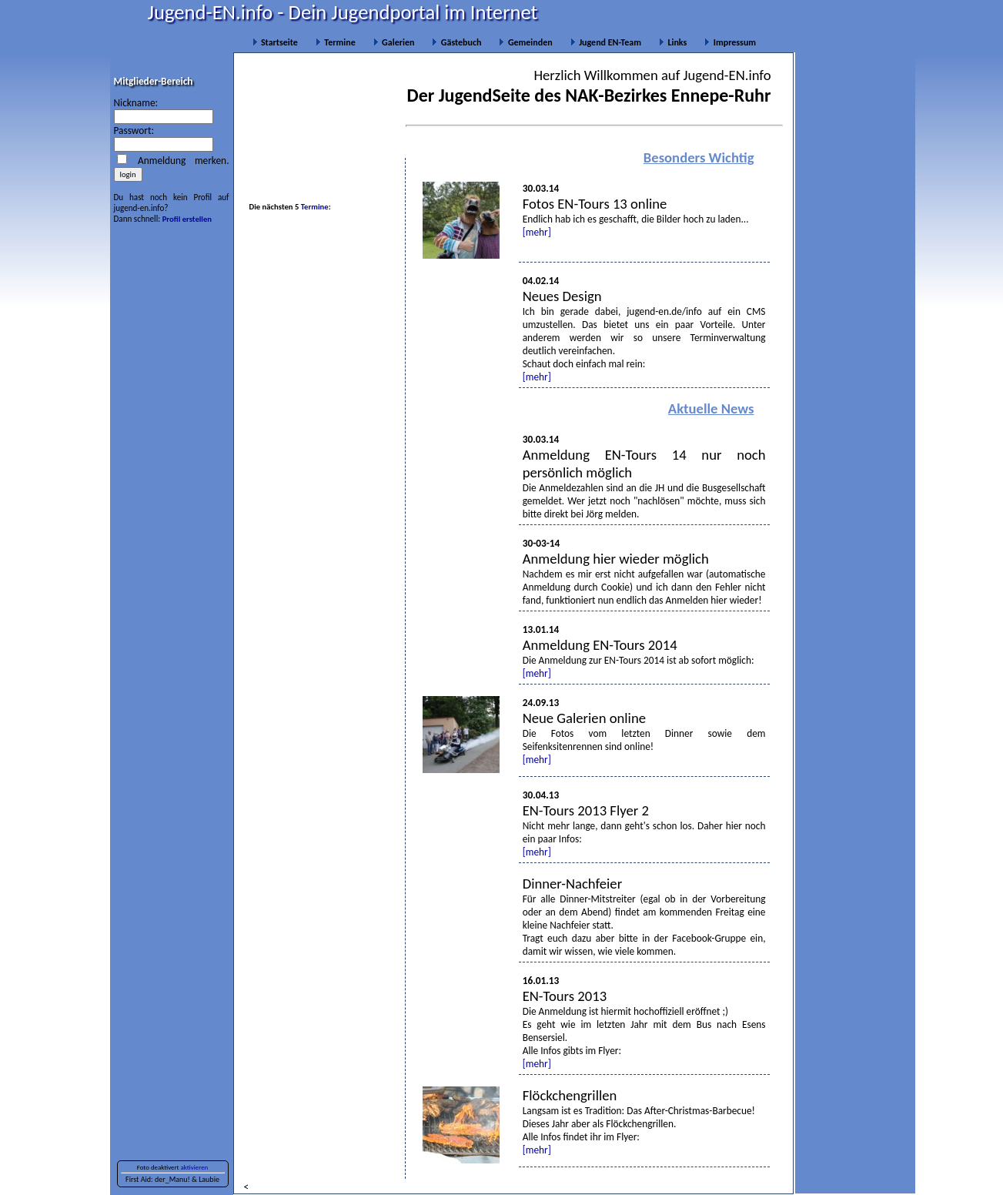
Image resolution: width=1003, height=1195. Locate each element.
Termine (336, 42)
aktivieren (195, 1167)
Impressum (730, 42)
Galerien (394, 42)
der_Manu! (172, 1179)
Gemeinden (525, 42)
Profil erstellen (187, 219)
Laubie (209, 1179)
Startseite (275, 42)
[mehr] (537, 232)
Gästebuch (456, 42)
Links (673, 42)
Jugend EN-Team (605, 42)
